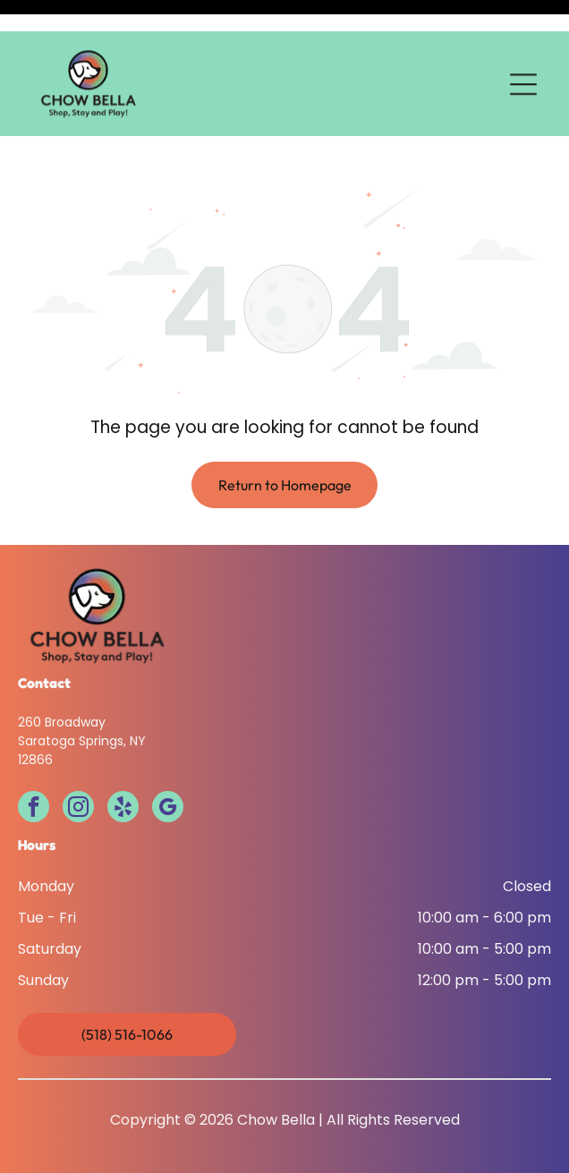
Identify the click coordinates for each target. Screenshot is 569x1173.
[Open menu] (523, 52)
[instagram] (78, 764)
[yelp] (123, 764)
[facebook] (33, 764)
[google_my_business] (167, 764)
